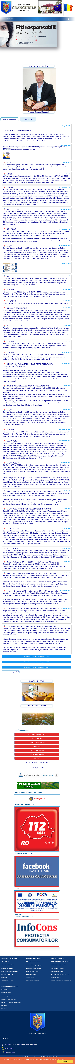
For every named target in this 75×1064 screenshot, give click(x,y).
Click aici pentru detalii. (59, 1059)
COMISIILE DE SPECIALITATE (58, 965)
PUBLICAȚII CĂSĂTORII (37, 742)
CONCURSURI (37, 746)
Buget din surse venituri (32, 971)
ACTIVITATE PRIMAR (37, 754)
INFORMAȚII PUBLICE (7, 968)
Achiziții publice (30, 977)
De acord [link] (65, 1061)
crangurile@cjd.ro (10, 1052)
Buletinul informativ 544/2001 (33, 968)
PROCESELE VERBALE (57, 971)
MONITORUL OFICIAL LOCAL (37, 734)
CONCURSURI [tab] (28, 119)
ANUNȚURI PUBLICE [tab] (9, 119)
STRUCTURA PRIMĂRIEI (7, 965)
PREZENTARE (5, 989)
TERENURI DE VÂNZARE (32, 980)
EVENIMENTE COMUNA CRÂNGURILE (11, 1002)
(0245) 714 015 (9, 1048)
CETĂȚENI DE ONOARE (7, 980)
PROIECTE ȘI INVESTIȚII (7, 996)
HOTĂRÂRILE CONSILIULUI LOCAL (60, 974)
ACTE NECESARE (37, 738)
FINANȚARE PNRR (38, 768)
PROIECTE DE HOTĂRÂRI (57, 968)
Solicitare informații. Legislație (34, 965)
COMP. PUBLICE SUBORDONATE (9, 971)
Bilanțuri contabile (31, 974)
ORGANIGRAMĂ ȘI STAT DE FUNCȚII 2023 (38, 762)
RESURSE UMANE (56, 977)
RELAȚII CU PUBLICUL (7, 974)
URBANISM (4, 977)
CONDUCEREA (5, 961)
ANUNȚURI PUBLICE (37, 750)
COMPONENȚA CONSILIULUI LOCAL (60, 961)
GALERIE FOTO (5, 1005)
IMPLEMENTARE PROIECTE (8, 999)
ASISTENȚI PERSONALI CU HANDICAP (61, 980)
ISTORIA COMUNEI (6, 992)
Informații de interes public (33, 961)
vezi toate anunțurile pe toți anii (11, 672)
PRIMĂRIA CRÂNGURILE (37, 1033)
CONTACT (37, 758)
